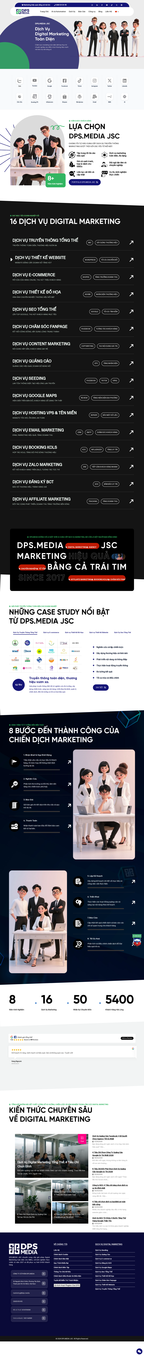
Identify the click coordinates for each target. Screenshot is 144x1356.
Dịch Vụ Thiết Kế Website (40, 257)
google (94, 311)
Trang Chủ (44, 11)
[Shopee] (64, 96)
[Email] (94, 96)
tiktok (104, 380)
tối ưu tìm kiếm (111, 311)
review (84, 398)
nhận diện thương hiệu (107, 294)
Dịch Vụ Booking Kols (34, 447)
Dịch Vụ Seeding (29, 378)
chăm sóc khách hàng (107, 432)
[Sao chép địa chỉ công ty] (44, 1283)
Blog (100, 11)
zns (84, 467)
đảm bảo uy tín (111, 484)
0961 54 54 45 (60, 5)
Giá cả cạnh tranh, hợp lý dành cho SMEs (85, 164)
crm (79, 432)
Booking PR (34, 102)
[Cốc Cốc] (19, 96)
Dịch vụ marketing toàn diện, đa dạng (117, 154)
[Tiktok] (79, 80)
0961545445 (17, 1301)
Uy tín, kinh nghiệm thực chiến (117, 173)
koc (84, 449)
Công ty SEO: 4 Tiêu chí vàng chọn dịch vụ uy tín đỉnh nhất (110, 1186)
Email (94, 102)
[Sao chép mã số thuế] (44, 1310)
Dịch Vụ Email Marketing (38, 430)
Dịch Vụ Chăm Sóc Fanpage (40, 326)
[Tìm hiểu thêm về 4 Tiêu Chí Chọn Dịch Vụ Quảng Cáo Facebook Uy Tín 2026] (70, 1213)
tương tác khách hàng (107, 329)
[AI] (124, 96)
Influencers (49, 102)
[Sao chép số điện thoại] (44, 1301)
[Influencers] (49, 96)
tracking (92, 501)
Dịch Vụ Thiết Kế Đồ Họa (36, 292)
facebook (85, 329)
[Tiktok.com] (111, 5)
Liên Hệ (108, 11)
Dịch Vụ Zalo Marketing (37, 464)
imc (89, 242)
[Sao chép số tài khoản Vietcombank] (44, 1318)
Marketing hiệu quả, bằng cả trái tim (36, 5)
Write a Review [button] (127, 1038)
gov (96, 484)
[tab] (25, 633)
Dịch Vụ (72, 11)
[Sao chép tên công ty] (44, 1274)
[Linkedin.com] (97, 5)
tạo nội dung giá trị (108, 346)
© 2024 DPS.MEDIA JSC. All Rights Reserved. (72, 1339)
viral (115, 380)
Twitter (109, 86)
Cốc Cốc (19, 102)
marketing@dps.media (21, 1293)
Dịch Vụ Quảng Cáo (31, 361)
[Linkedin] (124, 80)
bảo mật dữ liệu (110, 415)
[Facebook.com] (102, 5)
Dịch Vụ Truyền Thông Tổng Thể (45, 240)
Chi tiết (101, 687)
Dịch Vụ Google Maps (34, 395)
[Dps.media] (22, 11)
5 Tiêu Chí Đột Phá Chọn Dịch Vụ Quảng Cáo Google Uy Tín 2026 (109, 1170)
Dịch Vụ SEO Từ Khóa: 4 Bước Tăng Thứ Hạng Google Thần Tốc (109, 1219)
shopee (86, 277)
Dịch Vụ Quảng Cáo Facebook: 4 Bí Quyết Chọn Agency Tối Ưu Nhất (109, 1137)
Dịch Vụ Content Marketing (41, 343)
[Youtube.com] (107, 5)
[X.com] (116, 5)
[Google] (49, 80)
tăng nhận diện (110, 363)
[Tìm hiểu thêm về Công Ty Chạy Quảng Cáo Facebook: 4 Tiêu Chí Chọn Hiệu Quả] (70, 1190)
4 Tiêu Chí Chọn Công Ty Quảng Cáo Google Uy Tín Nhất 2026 (107, 1153)
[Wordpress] (79, 96)
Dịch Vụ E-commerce (33, 274)
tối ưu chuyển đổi (109, 260)
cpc (96, 363)
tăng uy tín (112, 449)
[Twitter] (109, 80)
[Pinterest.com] (121, 5)
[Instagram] (94, 80)
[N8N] (109, 96)
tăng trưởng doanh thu (106, 277)
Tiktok (80, 86)
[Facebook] (64, 80)
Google (49, 86)
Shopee (64, 102)
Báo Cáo (81, 11)
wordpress (90, 260)
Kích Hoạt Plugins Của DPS (67, 1285)
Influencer (96, 449)
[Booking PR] (34, 96)
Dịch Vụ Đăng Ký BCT (33, 481)
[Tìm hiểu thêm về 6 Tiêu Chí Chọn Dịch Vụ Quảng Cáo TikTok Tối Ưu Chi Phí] (33, 1202)
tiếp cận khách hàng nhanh (105, 467)
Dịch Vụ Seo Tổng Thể (34, 309)
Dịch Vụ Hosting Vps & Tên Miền (44, 412)
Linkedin (124, 86)
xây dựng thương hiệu (107, 242)
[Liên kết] (131, 242)
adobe (88, 294)
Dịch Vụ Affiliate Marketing (41, 499)
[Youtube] (34, 80)
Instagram (95, 86)
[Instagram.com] (92, 5)
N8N (109, 102)
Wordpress (79, 102)
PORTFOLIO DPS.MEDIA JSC (85, 182)
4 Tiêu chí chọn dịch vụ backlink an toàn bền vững (108, 1203)
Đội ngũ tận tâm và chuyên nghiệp (117, 163)
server (94, 415)
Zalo (19, 86)
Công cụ (91, 11)
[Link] (137, 939)
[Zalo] (19, 80)
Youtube (34, 86)
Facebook (64, 86)
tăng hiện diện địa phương (105, 398)
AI (124, 102)
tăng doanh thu (110, 501)
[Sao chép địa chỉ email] (44, 1293)
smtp (89, 432)
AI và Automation (59, 11)
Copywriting (87, 346)
